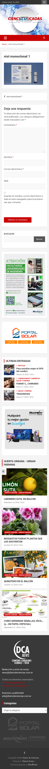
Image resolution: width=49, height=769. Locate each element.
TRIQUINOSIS (23, 394)
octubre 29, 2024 (11, 545)
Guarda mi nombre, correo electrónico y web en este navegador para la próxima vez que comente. (23, 199)
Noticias (21, 366)
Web (6, 181)
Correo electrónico (14, 169)
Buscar (39, 239)
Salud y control (23, 381)
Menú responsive (44, 2)
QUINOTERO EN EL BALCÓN (18, 581)
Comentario (10, 125)
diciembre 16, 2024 (11, 502)
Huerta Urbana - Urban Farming (18, 493)
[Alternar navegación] (5, 38)
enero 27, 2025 (22, 387)
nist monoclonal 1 (14, 96)
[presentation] (22, 211)
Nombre (8, 157)
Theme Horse (28, 761)
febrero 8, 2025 (22, 374)
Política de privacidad (13, 682)
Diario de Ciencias (31, 758)
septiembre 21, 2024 (12, 627)
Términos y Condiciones (15, 685)
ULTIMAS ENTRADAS (18, 361)
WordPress (33, 764)
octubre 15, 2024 (11, 585)
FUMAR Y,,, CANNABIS (27, 383)
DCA (32, 374)
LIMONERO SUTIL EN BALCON (20, 499)
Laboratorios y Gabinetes (29, 378)
